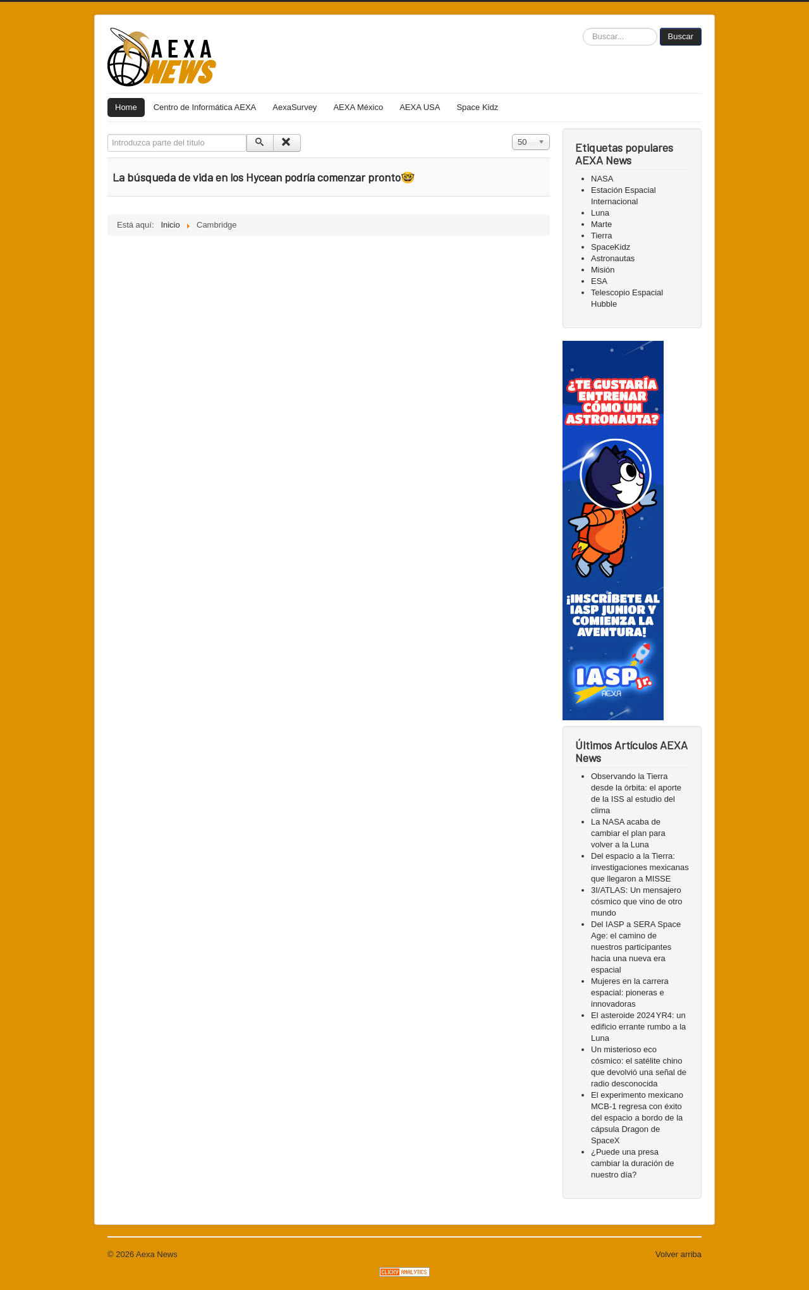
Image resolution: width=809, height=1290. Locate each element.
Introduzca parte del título (107, 134)
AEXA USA (419, 107)
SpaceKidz (610, 247)
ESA (599, 281)
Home (126, 107)
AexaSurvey (294, 107)
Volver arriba (678, 1254)
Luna (600, 213)
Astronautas (613, 258)
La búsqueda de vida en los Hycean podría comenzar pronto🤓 (264, 177)
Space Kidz (477, 107)
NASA (602, 178)
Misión (603, 269)
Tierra (601, 235)
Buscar (680, 36)
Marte (601, 224)
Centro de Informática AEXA (205, 107)
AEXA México (358, 107)
